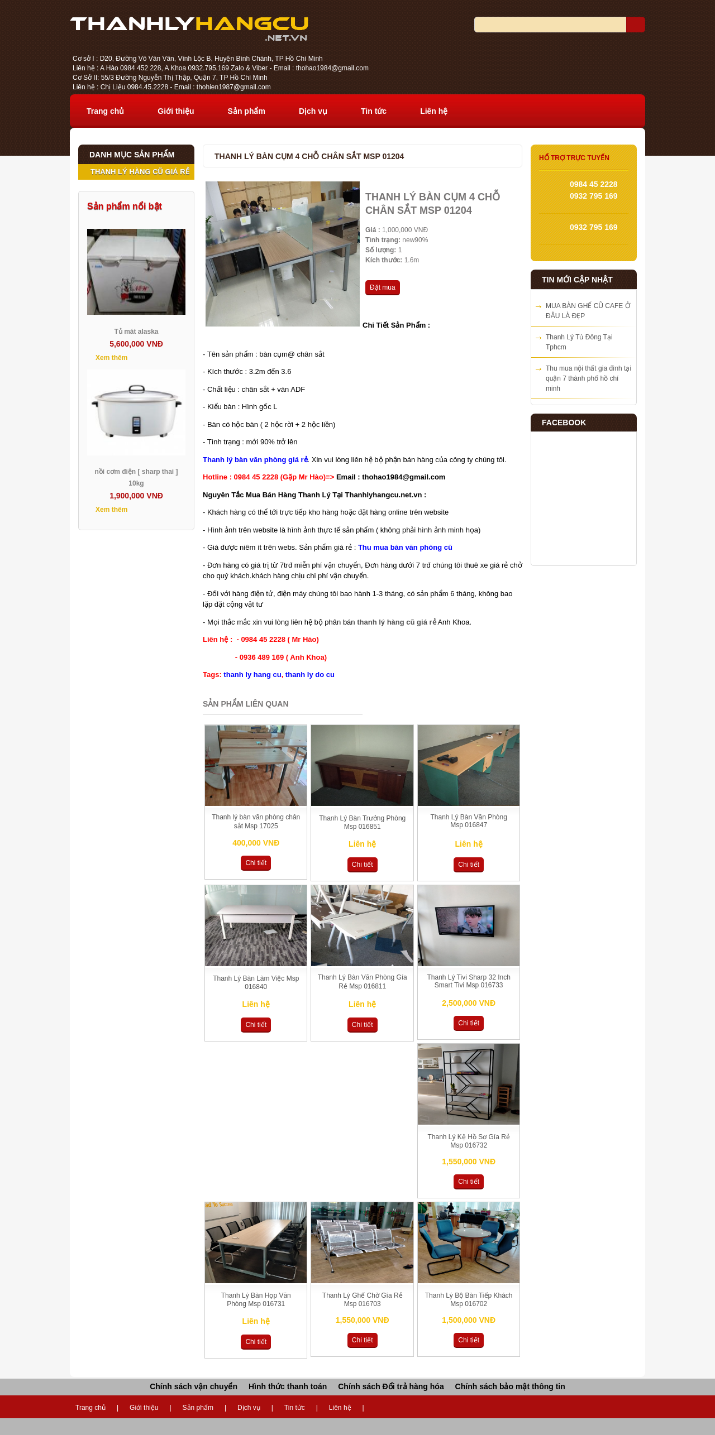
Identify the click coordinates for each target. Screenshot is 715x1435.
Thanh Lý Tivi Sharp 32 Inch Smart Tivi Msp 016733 (468, 981)
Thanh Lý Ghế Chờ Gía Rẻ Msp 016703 (362, 1300)
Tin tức (374, 111)
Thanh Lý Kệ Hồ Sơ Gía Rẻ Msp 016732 (468, 1141)
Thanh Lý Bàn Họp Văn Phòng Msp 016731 (256, 1300)
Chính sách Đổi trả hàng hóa (391, 1386)
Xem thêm (111, 358)
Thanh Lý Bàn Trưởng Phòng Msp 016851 (362, 822)
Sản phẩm (246, 111)
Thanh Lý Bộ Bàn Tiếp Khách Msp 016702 (469, 1300)
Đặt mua (382, 287)
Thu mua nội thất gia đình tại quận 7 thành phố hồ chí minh (588, 378)
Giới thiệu (176, 111)
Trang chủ (105, 111)
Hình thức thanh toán (288, 1386)
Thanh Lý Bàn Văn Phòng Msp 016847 (468, 821)
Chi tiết (255, 863)
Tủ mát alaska (136, 331)
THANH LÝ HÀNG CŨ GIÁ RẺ (139, 171)
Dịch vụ (313, 111)
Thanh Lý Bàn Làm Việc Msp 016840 (256, 983)
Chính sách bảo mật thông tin (510, 1386)
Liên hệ (433, 111)
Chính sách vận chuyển (193, 1386)
